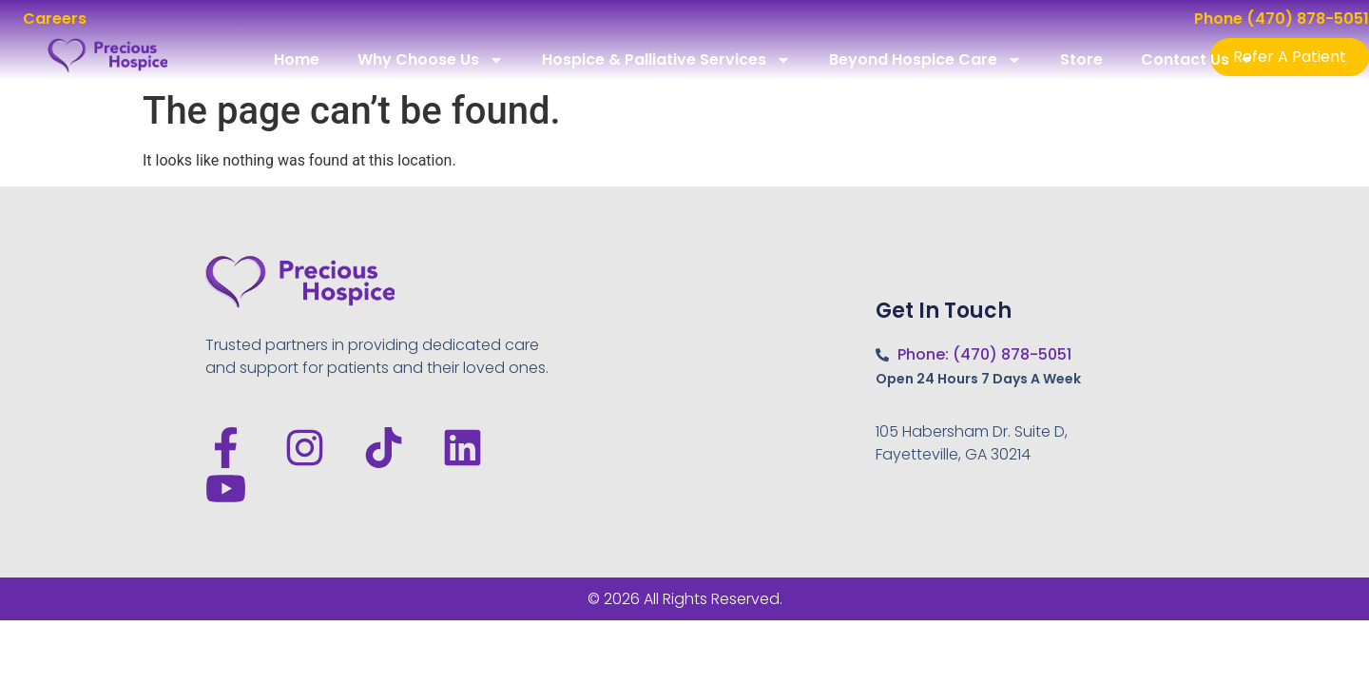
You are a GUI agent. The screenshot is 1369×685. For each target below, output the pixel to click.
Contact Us (1197, 60)
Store (1081, 59)
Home (296, 59)
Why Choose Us (430, 60)
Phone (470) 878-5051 (1281, 18)
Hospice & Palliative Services (666, 60)
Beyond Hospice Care (925, 60)
